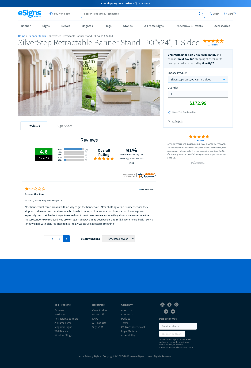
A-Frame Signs (154, 26)
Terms (124, 322)
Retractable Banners (66, 318)
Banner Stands (37, 36)
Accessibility (128, 335)
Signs (46, 26)
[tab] (33, 126)
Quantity (173, 87)
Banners (59, 310)
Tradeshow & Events (189, 26)
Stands (128, 26)
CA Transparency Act (133, 327)
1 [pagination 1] (52, 239)
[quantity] (198, 94)
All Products (99, 322)
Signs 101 (97, 327)
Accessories (222, 26)
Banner (26, 26)
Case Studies (99, 310)
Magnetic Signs (63, 327)
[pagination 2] (46, 238)
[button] (201, 14)
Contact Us (127, 314)
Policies (125, 318)
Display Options (90, 239)
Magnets (87, 26)
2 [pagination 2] (59, 239)
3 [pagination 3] (66, 239)
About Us (126, 310)
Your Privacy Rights (90, 356)
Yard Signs (61, 314)
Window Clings (63, 335)
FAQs (95, 318)
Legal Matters (129, 331)
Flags (108, 26)
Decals (65, 26)
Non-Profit (98, 314)
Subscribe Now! (172, 334)
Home (21, 36)
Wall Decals (61, 331)
